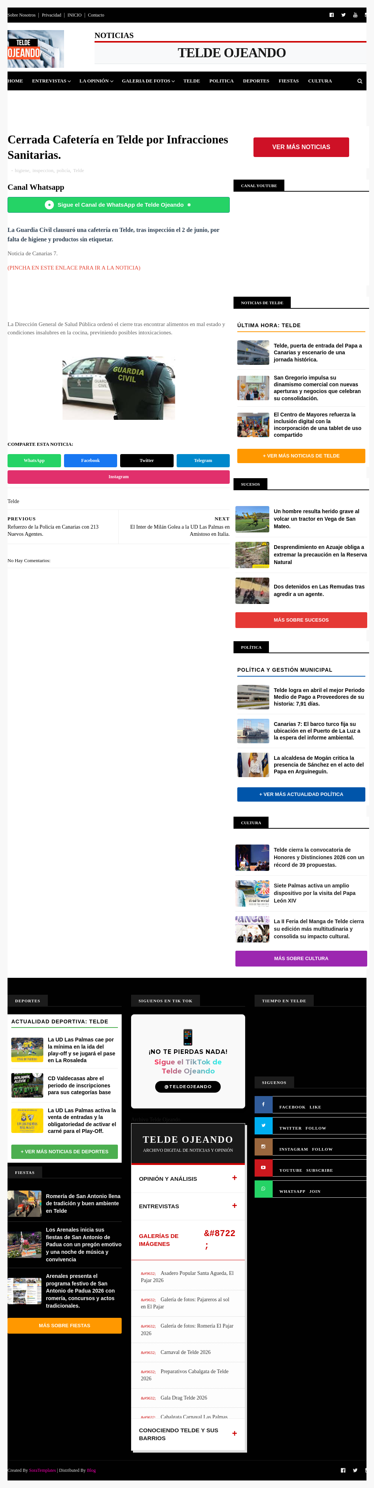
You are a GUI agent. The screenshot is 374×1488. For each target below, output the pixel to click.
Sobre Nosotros (21, 15)
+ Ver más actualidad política (301, 794)
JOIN (315, 1191)
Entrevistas (49, 81)
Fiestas (289, 81)
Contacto (96, 15)
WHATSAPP (292, 1191)
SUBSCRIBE (319, 1170)
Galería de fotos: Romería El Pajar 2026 (187, 1329)
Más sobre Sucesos (301, 620)
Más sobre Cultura (301, 958)
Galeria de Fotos (146, 81)
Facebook (90, 460)
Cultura (320, 81)
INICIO (74, 15)
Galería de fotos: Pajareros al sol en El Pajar (185, 1303)
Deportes (256, 81)
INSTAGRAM (293, 1149)
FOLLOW (316, 1128)
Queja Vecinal (96, 99)
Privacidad (51, 15)
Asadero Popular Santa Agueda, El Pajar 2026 (187, 1277)
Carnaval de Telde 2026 (185, 1352)
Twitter (147, 460)
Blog (91, 1470)
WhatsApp (34, 460)
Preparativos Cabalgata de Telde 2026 (185, 1375)
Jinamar (55, 99)
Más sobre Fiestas (64, 1325)
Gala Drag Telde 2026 (183, 1398)
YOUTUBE (290, 1170)
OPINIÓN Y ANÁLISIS (168, 1178)
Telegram (203, 460)
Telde (191, 81)
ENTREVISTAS (159, 1206)
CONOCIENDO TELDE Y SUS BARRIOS (178, 1434)
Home (15, 81)
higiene (22, 170)
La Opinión (94, 81)
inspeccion (42, 170)
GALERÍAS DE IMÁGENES (159, 1240)
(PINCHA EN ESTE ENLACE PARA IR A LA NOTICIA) (74, 268)
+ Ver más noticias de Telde (301, 456)
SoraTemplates (42, 1470)
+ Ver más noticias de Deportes (64, 1151)
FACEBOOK (292, 1107)
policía (63, 170)
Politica (221, 81)
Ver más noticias (301, 147)
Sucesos (23, 99)
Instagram (118, 476)
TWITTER (290, 1128)
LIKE (316, 1107)
